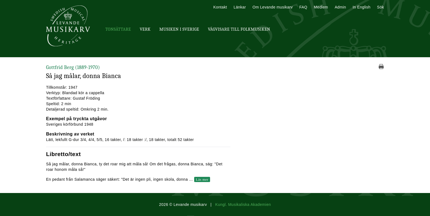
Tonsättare (118, 29)
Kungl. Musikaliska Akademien (243, 204)
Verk (145, 29)
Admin (340, 7)
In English (361, 7)
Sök (380, 7)
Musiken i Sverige (179, 29)
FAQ (303, 7)
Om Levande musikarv (273, 7)
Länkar (240, 7)
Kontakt (220, 7)
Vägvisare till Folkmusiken (239, 29)
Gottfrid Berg (73, 67)
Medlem (321, 7)
